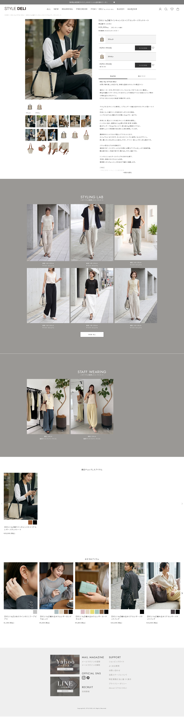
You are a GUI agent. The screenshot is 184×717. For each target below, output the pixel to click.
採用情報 (86, 691)
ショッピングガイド (116, 661)
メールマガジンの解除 (91, 665)
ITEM (94, 9)
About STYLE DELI (118, 688)
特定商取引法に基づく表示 (120, 679)
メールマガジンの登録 (91, 661)
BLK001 (121, 9)
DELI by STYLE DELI (17, 15)
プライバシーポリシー (118, 683)
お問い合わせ (114, 670)
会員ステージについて (118, 674)
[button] (89, 60)
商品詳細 (113, 76)
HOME (7, 15)
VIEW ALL (92, 334)
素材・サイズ (141, 76)
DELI (106, 9)
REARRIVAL (67, 9)
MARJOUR (132, 9)
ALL (49, 9)
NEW (56, 9)
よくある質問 (114, 666)
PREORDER (82, 9)
